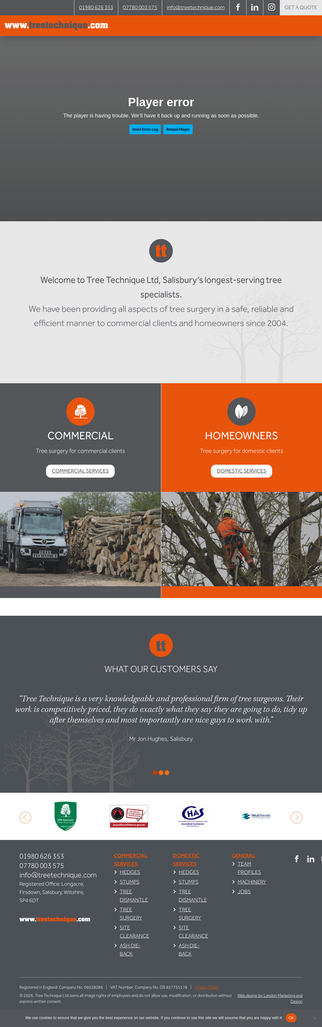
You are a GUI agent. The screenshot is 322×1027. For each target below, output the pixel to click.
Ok (291, 1017)
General (243, 855)
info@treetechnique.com (196, 7)
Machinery (252, 882)
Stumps (129, 882)
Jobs (244, 891)
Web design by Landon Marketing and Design (270, 999)
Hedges (130, 872)
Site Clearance (134, 931)
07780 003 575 (140, 7)
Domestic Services (241, 471)
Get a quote (301, 7)
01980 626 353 (96, 7)
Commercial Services (80, 471)
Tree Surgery (131, 913)
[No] (315, 1018)
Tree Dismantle (134, 895)
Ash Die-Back (130, 949)
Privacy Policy (207, 987)
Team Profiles (249, 868)
